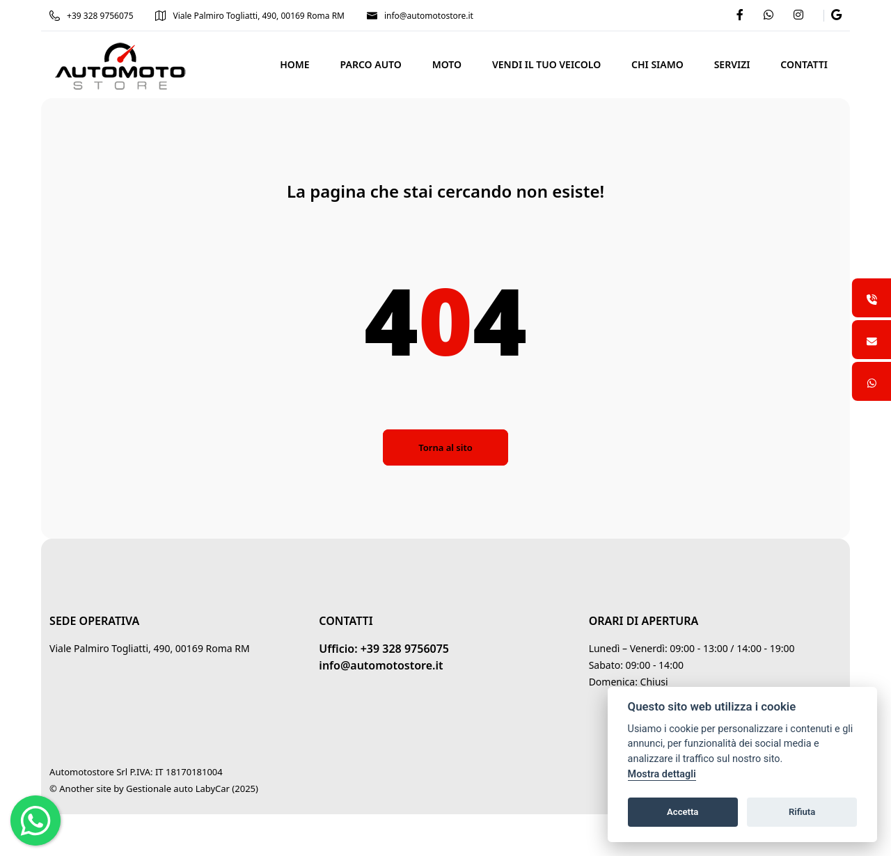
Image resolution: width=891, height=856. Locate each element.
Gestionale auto (160, 788)
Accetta (682, 812)
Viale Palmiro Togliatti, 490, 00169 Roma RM (250, 16)
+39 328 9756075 (92, 16)
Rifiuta (802, 812)
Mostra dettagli (662, 774)
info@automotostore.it (421, 16)
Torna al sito (445, 447)
